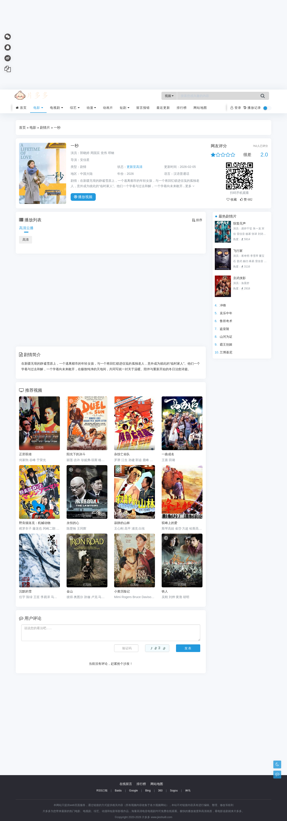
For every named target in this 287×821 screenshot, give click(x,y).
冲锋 (223, 305)
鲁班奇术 (226, 321)
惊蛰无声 (239, 223)
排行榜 (182, 107)
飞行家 (238, 250)
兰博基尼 (226, 352)
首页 (21, 107)
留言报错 (143, 107)
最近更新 (163, 107)
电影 (38, 107)
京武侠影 (239, 278)
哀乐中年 (226, 313)
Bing (148, 790)
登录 (235, 107)
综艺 (75, 107)
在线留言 (126, 784)
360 (160, 790)
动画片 (108, 107)
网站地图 (200, 107)
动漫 (91, 107)
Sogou (174, 790)
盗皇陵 (224, 329)
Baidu (118, 790)
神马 (188, 790)
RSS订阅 (101, 790)
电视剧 (56, 107)
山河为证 (226, 336)
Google (133, 790)
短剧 (125, 107)
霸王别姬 (226, 344)
